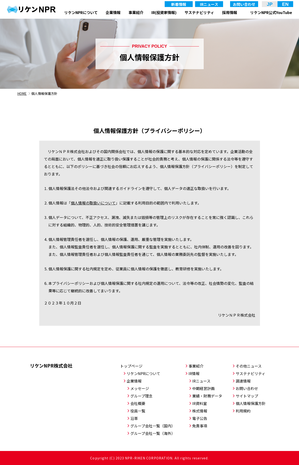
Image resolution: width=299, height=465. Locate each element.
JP (269, 4)
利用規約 (243, 411)
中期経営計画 (203, 388)
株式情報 (199, 411)
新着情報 (178, 4)
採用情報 (229, 12)
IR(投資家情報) (164, 12)
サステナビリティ (199, 12)
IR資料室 (199, 403)
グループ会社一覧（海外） (152, 433)
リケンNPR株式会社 (51, 365)
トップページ (131, 366)
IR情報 (194, 373)
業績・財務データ (207, 396)
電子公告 (199, 418)
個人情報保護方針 (251, 403)
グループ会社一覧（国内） (152, 426)
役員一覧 (137, 411)
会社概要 (137, 403)
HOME (22, 93)
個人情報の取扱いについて (93, 203)
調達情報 (243, 381)
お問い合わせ (244, 4)
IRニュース (209, 4)
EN (285, 4)
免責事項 (199, 426)
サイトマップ (247, 396)
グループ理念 (141, 396)
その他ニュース (249, 366)
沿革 (134, 418)
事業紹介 (135, 12)
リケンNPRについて (81, 12)
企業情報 (113, 12)
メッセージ (139, 388)
